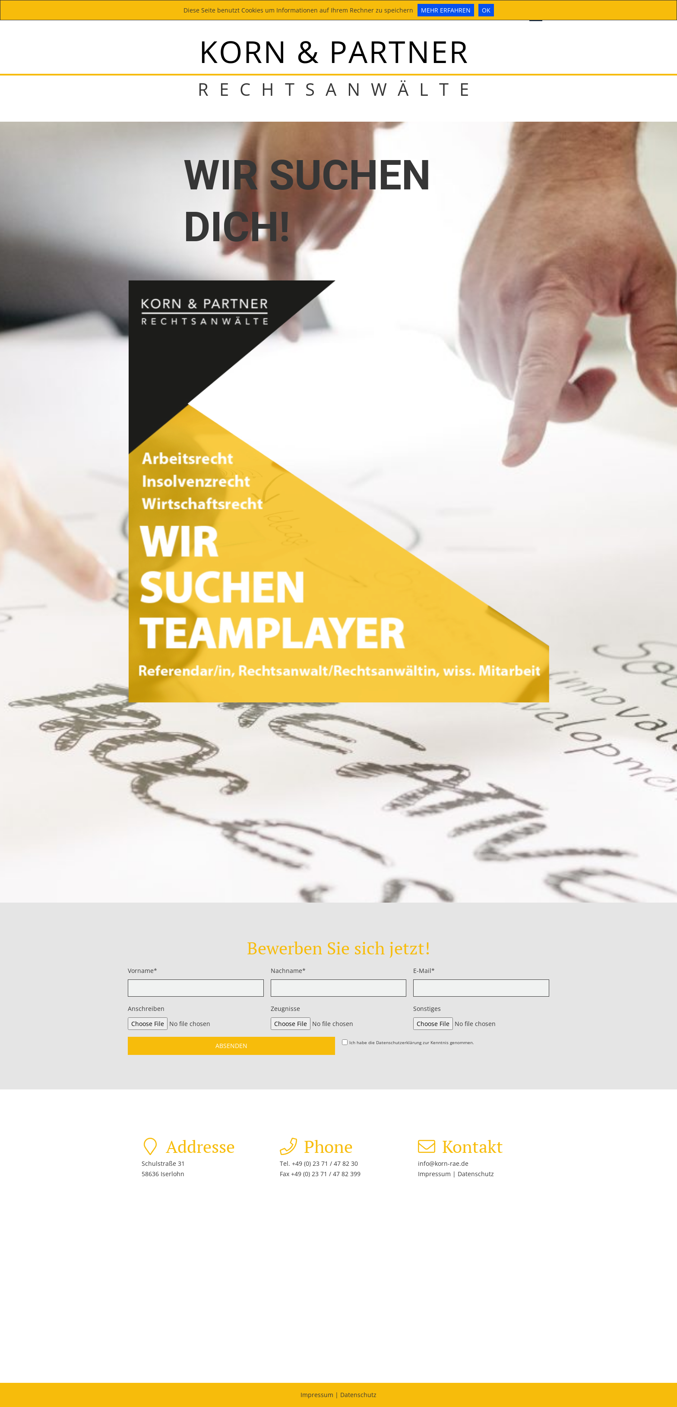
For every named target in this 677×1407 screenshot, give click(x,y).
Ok (486, 10)
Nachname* (288, 970)
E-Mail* (424, 970)
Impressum (435, 1174)
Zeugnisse (285, 1008)
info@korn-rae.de (443, 1163)
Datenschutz (476, 1174)
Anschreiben (146, 1008)
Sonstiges (427, 1008)
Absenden (231, 1046)
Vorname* (142, 970)
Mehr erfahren (446, 10)
